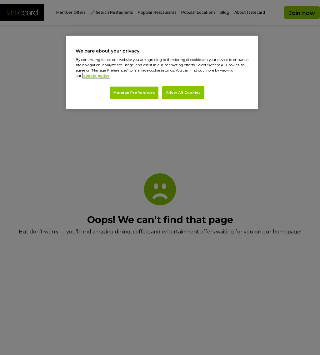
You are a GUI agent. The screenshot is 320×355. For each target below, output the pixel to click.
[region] (162, 72)
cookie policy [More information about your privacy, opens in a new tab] (96, 75)
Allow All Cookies (183, 92)
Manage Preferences (134, 92)
